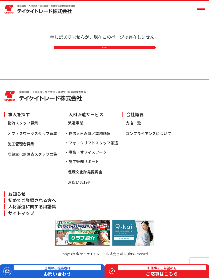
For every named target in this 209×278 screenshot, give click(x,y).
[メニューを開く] (201, 9)
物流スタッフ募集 (23, 123)
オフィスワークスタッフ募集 (32, 133)
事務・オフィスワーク (88, 152)
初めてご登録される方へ (32, 200)
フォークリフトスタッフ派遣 (93, 142)
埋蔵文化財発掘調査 (85, 172)
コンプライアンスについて (148, 133)
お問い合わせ (79, 182)
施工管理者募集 (21, 143)
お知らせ (17, 194)
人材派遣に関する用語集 (32, 206)
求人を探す (19, 114)
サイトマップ (21, 213)
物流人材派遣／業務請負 (89, 133)
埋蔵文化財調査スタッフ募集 (32, 154)
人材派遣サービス (86, 114)
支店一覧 (133, 123)
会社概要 (135, 114)
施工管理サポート (84, 161)
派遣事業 (75, 123)
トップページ (104, 54)
